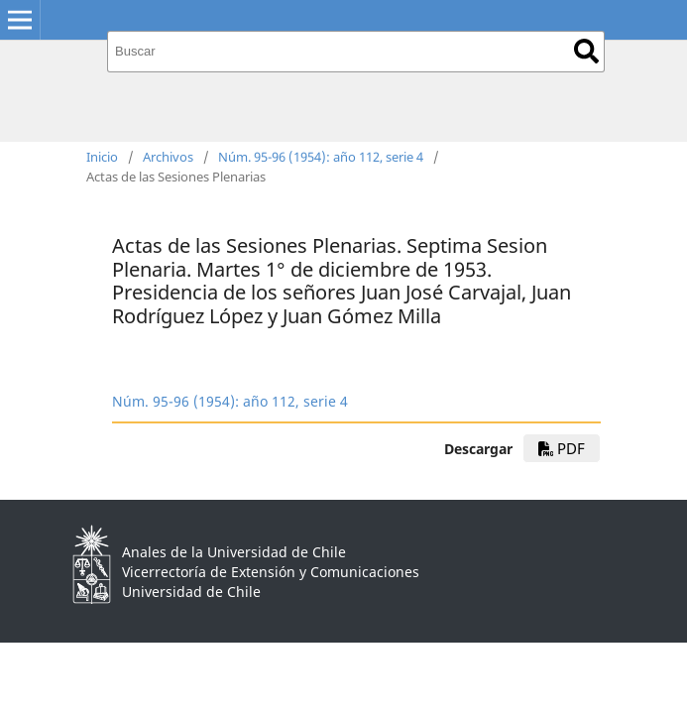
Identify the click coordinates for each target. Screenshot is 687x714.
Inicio (102, 157)
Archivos (168, 157)
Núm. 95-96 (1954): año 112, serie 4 (320, 157)
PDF (561, 448)
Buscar (586, 51)
